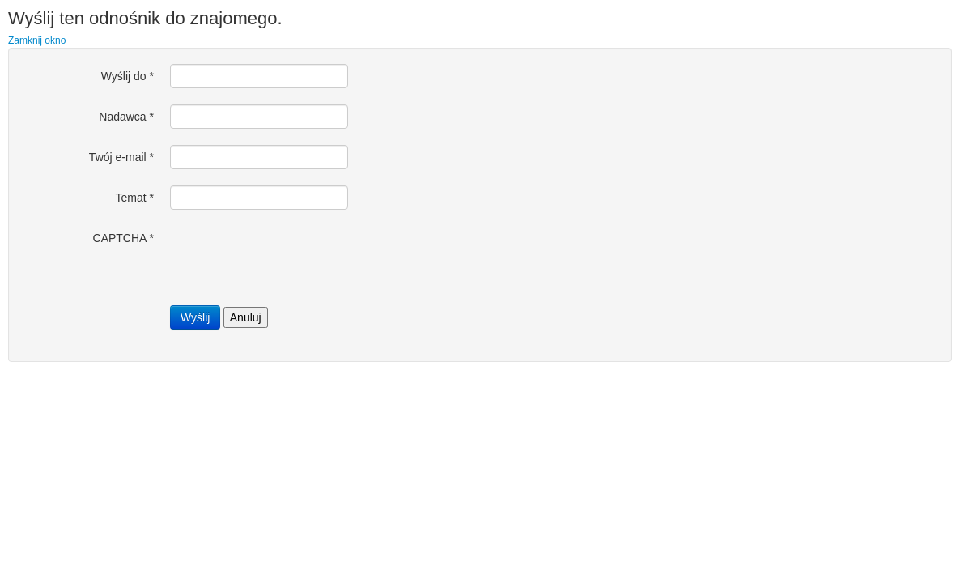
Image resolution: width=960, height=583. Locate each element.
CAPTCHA (123, 238)
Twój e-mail (121, 157)
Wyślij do (127, 76)
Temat (135, 197)
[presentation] (293, 257)
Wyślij (195, 317)
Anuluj (245, 317)
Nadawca (126, 116)
